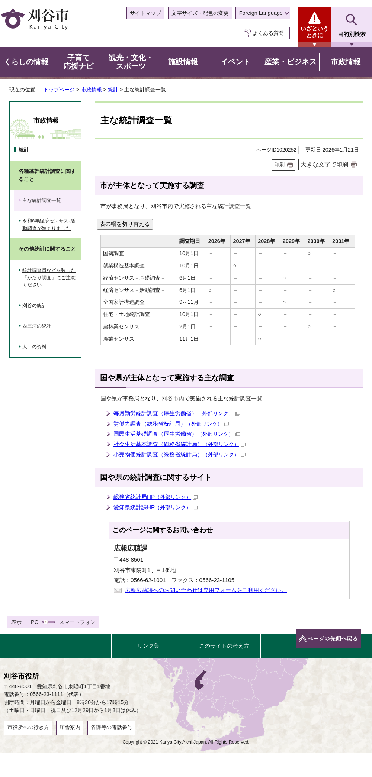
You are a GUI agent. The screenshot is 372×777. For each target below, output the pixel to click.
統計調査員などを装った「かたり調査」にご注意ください (49, 277)
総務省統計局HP (155, 497)
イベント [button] (235, 62)
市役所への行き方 (28, 727)
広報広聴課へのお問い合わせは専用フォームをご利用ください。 (206, 590)
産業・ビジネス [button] (290, 62)
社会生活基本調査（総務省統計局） (179, 444)
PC (34, 622)
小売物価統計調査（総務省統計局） (179, 454)
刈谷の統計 (34, 305)
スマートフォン (77, 622)
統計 (113, 89)
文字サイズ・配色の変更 (200, 13)
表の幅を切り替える (125, 224)
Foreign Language (261, 13)
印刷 (279, 165)
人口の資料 (34, 347)
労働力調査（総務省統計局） (171, 423)
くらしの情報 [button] (26, 62)
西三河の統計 (36, 326)
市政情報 (91, 89)
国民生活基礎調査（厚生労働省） (176, 433)
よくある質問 (268, 33)
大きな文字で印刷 (324, 164)
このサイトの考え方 (224, 646)
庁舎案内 (70, 727)
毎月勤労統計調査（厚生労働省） (176, 413)
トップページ (59, 89)
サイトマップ (145, 13)
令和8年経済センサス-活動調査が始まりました (48, 224)
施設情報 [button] (183, 62)
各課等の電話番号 (111, 727)
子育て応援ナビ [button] (78, 62)
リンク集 (148, 646)
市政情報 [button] (345, 62)
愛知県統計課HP (155, 507)
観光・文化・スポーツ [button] (131, 62)
